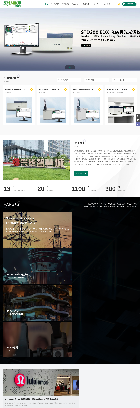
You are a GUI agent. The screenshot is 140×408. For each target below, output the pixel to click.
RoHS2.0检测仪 (91, 80)
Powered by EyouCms (76, 405)
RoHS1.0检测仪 (63, 80)
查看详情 (10, 303)
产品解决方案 (75, 4)
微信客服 (125, 373)
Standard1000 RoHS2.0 (83, 90)
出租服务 (86, 4)
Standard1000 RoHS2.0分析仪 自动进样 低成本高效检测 (24, 342)
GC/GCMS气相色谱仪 (52, 242)
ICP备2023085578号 (89, 405)
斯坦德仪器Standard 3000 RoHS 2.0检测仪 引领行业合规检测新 (70, 342)
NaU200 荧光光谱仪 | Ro (15, 90)
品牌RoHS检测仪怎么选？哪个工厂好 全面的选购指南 (116, 293)
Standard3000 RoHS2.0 (49, 90)
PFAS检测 (114, 242)
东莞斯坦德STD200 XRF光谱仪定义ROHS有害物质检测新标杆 (116, 342)
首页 (46, 4)
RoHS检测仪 (55, 4)
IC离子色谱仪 (82, 242)
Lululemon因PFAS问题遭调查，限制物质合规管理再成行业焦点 (24, 293)
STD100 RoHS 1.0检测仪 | (117, 90)
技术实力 (96, 4)
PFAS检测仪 (65, 4)
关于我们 (107, 4)
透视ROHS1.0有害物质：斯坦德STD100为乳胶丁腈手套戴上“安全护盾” (70, 293)
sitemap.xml (99, 405)
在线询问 (107, 373)
